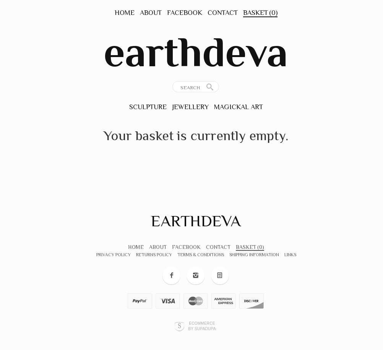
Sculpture (148, 107)
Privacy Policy (113, 254)
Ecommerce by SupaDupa (202, 325)
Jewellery (190, 107)
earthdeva (196, 51)
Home (125, 12)
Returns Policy (154, 254)
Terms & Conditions (200, 254)
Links (290, 254)
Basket (260, 12)
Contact (223, 12)
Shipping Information (254, 254)
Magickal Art (238, 107)
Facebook (184, 12)
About (151, 12)
